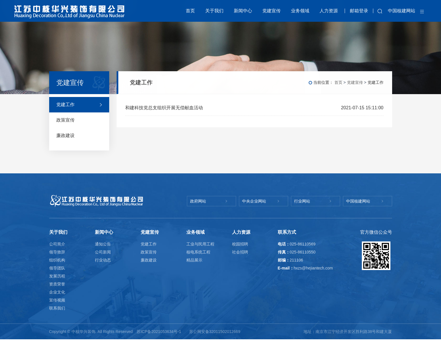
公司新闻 (103, 252)
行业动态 (103, 260)
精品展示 (194, 260)
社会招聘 (240, 252)
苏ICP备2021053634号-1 (159, 332)
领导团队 (57, 268)
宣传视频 (57, 300)
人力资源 (329, 11)
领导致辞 (57, 252)
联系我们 (57, 308)
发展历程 (57, 276)
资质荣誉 (57, 284)
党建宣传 (271, 11)
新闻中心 (243, 11)
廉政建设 (149, 260)
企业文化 (57, 292)
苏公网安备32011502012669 (214, 332)
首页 (190, 11)
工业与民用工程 (200, 244)
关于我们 (214, 11)
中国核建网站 (401, 11)
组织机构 (57, 260)
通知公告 (103, 244)
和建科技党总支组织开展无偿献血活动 (164, 108)
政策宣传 (149, 252)
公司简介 (57, 244)
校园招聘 (240, 244)
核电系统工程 (198, 252)
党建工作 (149, 244)
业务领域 (300, 11)
